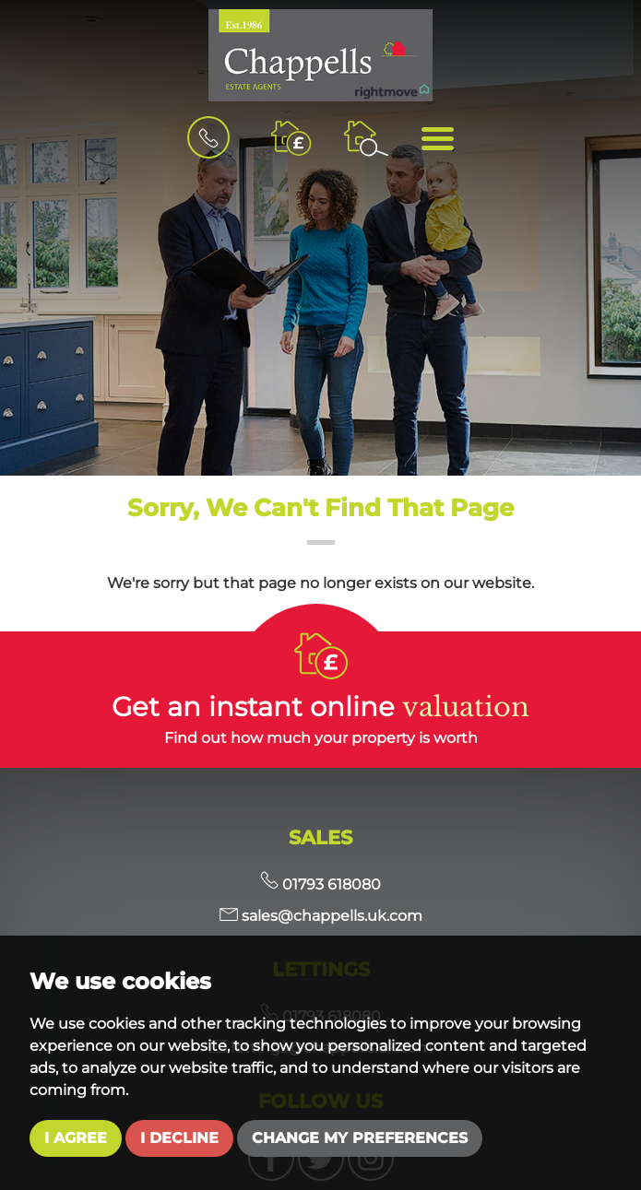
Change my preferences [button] (360, 1138)
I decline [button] (179, 1138)
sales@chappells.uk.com (321, 916)
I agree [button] (75, 1138)
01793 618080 (320, 884)
